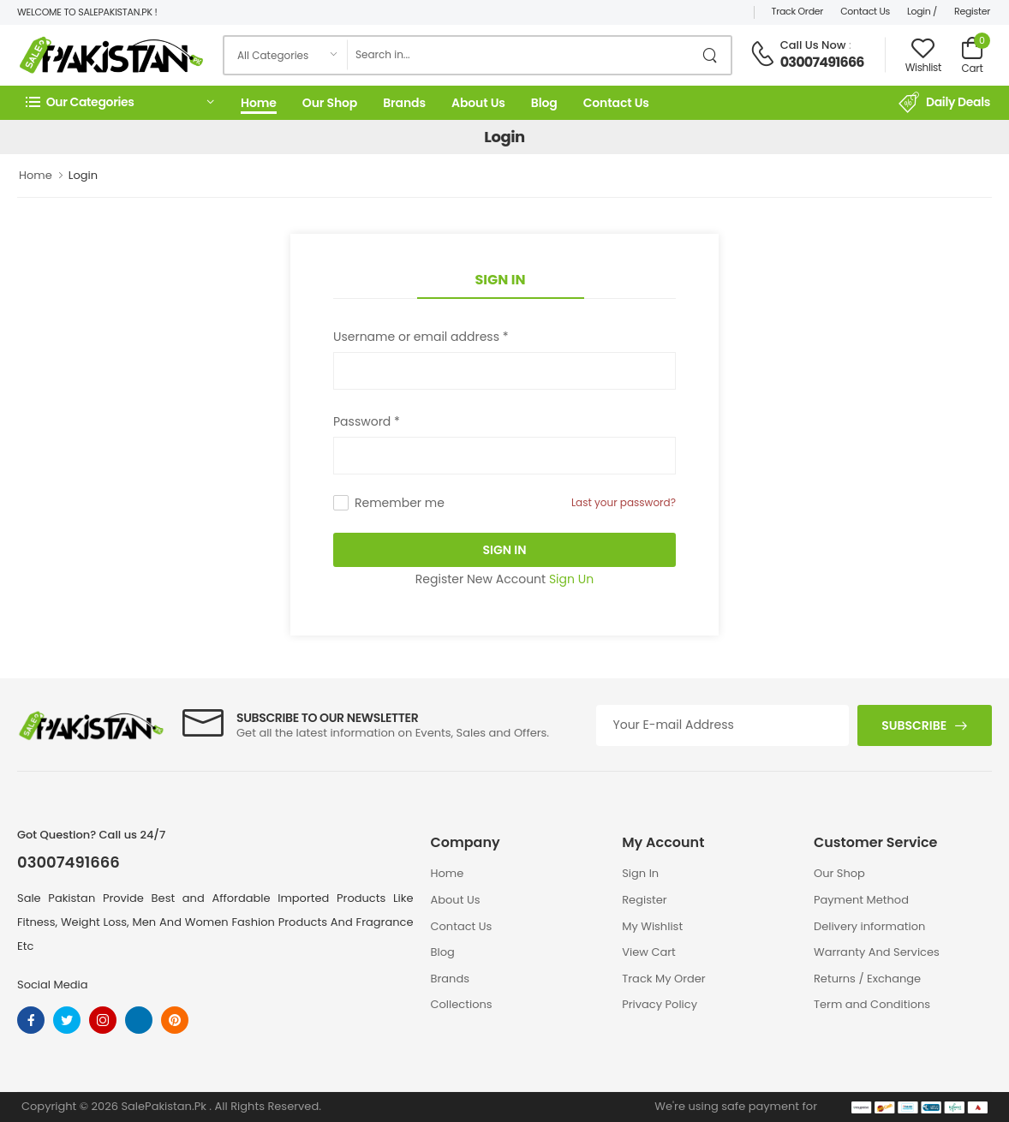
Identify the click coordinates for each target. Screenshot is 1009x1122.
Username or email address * (420, 336)
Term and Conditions (872, 1004)
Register (972, 11)
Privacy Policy (659, 1004)
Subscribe (913, 725)
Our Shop (329, 102)
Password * (366, 421)
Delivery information (869, 926)
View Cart (649, 952)
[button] (120, 102)
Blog (544, 102)
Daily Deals (944, 103)
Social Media (52, 984)
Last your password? (623, 502)
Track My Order (663, 978)
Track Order (798, 11)
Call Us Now (813, 45)
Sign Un (571, 579)
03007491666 (822, 62)
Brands (404, 102)
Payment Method (861, 900)
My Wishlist (652, 926)
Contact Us (865, 11)
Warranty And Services (877, 952)
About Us (478, 102)
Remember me (400, 502)
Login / (922, 11)
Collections (462, 1004)
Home (259, 102)
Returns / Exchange (867, 978)
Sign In (500, 279)
